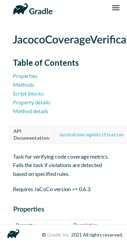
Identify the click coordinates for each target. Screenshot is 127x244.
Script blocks (28, 93)
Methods (23, 84)
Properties (25, 76)
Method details (30, 111)
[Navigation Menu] (116, 8)
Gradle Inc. (59, 235)
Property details (31, 102)
